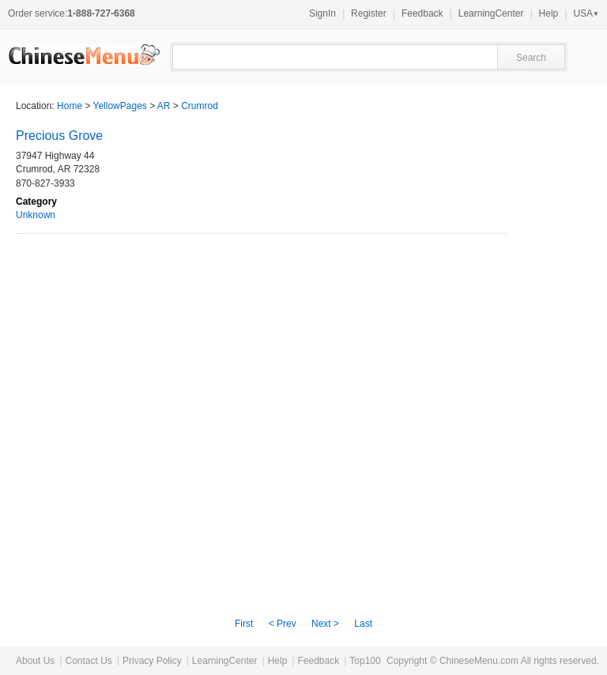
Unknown (35, 215)
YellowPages (120, 105)
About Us (35, 660)
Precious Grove (59, 135)
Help (549, 13)
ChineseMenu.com (478, 660)
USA (586, 13)
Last (363, 623)
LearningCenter (491, 13)
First (244, 623)
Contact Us (88, 660)
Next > (325, 623)
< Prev (282, 623)
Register (368, 13)
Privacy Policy (152, 660)
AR (164, 105)
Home (69, 105)
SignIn (322, 13)
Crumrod (199, 105)
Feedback (422, 13)
